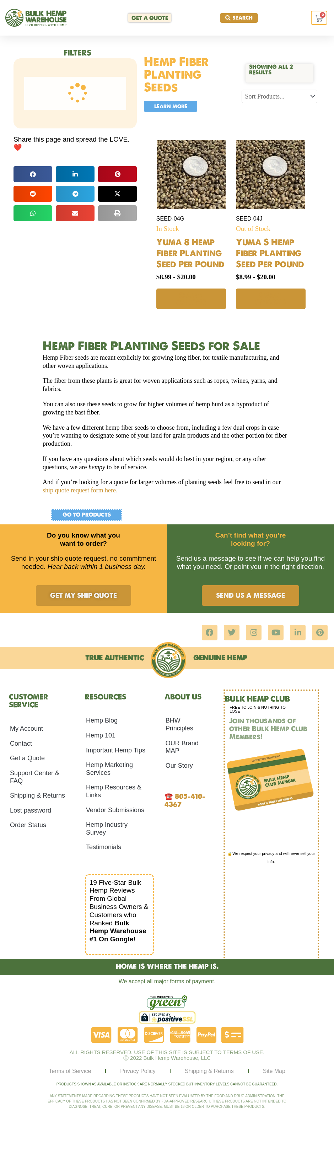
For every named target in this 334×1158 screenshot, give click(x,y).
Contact (21, 743)
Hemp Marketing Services (109, 768)
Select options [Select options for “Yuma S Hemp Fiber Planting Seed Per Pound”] (270, 298)
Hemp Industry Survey (107, 828)
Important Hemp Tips (115, 750)
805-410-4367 (185, 800)
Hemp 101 (100, 735)
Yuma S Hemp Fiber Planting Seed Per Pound (270, 253)
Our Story (179, 765)
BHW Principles (179, 724)
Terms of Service (70, 1071)
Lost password (30, 810)
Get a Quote (27, 758)
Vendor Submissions (115, 809)
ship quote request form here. (80, 490)
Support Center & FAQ (34, 776)
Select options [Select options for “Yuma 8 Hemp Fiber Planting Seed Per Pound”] (191, 298)
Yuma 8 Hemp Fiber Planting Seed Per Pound (190, 253)
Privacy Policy (138, 1071)
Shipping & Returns (37, 795)
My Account (26, 728)
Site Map (274, 1071)
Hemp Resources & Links (113, 791)
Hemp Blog (102, 720)
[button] (33, 174)
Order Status (28, 825)
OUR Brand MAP (182, 746)
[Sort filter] (279, 96)
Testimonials (103, 847)
